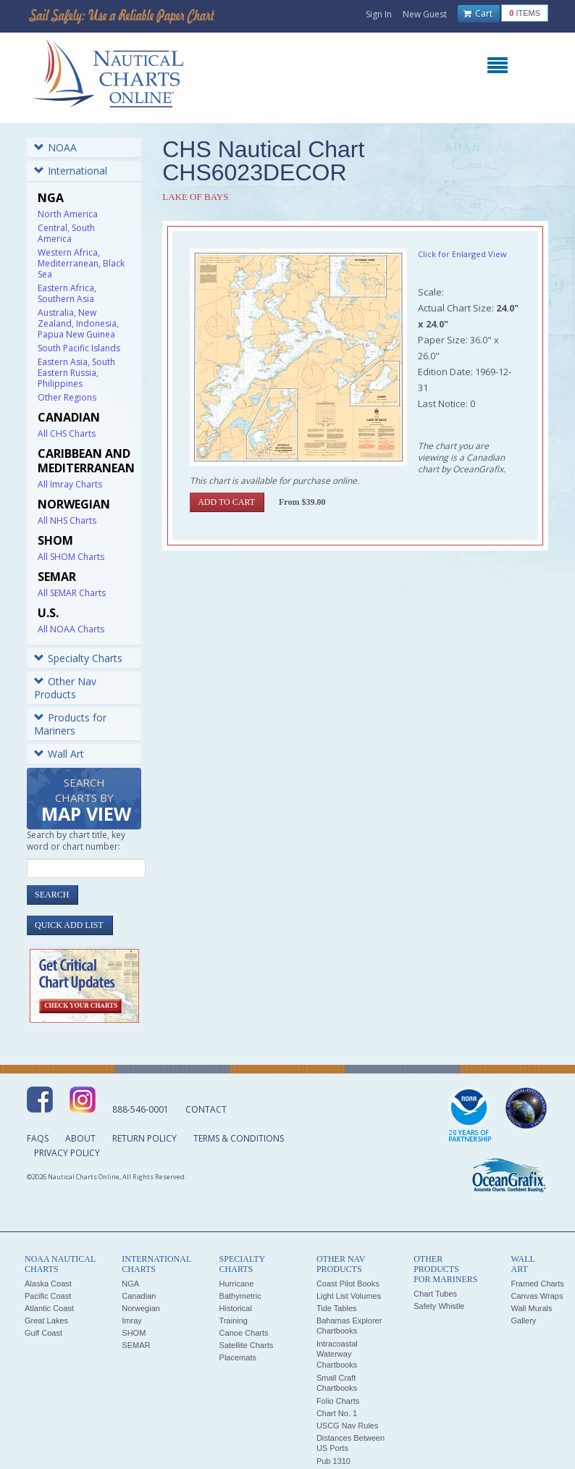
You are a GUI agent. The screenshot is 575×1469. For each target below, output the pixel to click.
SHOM (134, 1332)
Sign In (379, 14)
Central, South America (66, 233)
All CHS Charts (67, 433)
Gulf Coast (43, 1332)
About (80, 1138)
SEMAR (136, 1345)
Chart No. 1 (336, 1413)
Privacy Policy (67, 1153)
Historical (235, 1308)
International (70, 170)
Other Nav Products (65, 687)
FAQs (38, 1138)
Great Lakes (46, 1320)
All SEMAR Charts (72, 593)
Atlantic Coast (49, 1308)
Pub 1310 (333, 1461)
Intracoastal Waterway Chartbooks (337, 1354)
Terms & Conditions (238, 1138)
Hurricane (236, 1283)
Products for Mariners (70, 724)
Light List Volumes (348, 1296)
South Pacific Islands (79, 348)
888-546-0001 (140, 1109)
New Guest (425, 14)
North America (68, 214)
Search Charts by (86, 800)
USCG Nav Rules (347, 1425)
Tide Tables (336, 1308)
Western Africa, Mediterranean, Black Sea (81, 263)
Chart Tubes (435, 1293)
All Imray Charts (70, 484)
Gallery (523, 1320)
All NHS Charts (67, 520)
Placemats (237, 1357)
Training (233, 1320)
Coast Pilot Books (347, 1283)
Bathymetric (240, 1296)
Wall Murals (531, 1308)
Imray (132, 1320)
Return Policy (144, 1138)
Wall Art (59, 754)
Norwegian (141, 1308)
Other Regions (67, 397)
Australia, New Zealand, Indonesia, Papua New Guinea (78, 323)
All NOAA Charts (71, 629)
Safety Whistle (439, 1306)
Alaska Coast (48, 1283)
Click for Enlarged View (462, 253)
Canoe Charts (244, 1332)
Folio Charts (337, 1401)
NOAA (55, 147)
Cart (477, 14)
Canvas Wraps (537, 1296)
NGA (130, 1283)
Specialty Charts (78, 658)
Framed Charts (537, 1283)
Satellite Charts (246, 1345)
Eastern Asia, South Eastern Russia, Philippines (76, 373)
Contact (206, 1109)
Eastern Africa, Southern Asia (67, 293)
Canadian (139, 1296)
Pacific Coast (48, 1296)
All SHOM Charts (71, 557)
